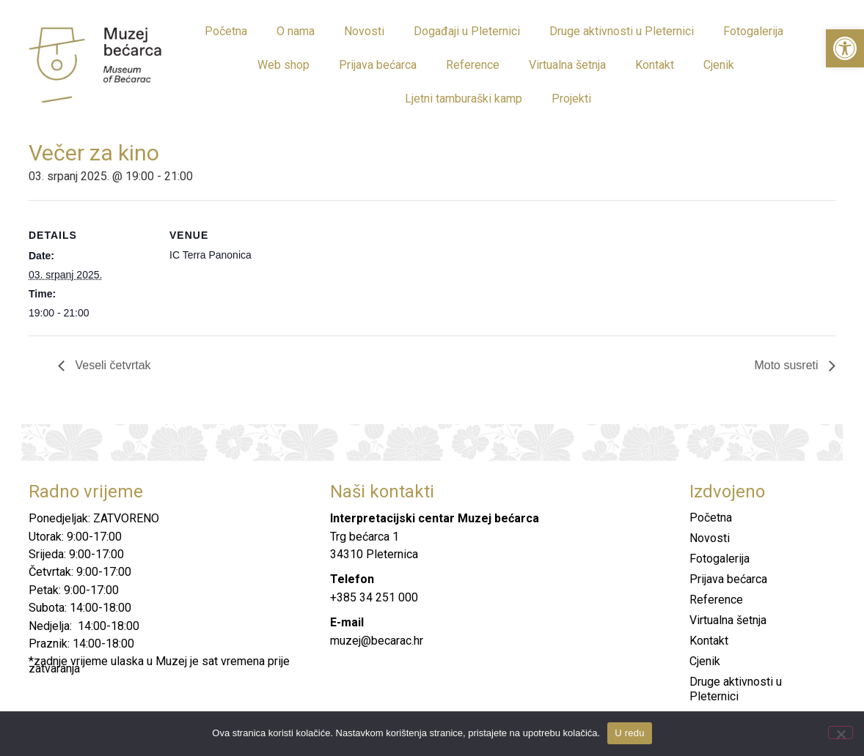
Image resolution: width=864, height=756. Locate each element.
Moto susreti (787, 365)
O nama (296, 31)
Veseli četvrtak (111, 365)
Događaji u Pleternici (467, 31)
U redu (630, 732)
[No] (840, 732)
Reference (472, 65)
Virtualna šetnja (567, 65)
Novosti (364, 31)
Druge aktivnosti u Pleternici (621, 31)
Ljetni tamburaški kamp (463, 98)
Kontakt (654, 65)
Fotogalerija (753, 31)
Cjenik (718, 65)
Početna (226, 31)
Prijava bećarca (378, 65)
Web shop (283, 65)
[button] (845, 48)
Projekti (571, 98)
